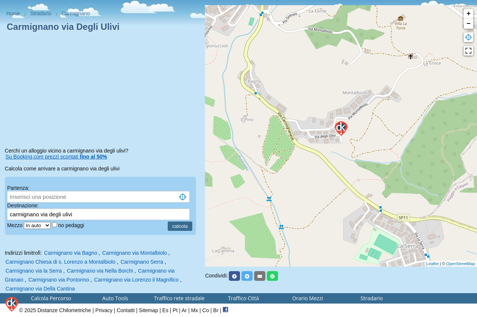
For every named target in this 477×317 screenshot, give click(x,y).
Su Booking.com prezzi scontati (56, 157)
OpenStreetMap (460, 263)
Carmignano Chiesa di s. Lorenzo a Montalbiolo (61, 262)
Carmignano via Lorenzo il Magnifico (136, 280)
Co (205, 310)
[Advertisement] (102, 91)
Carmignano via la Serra (34, 271)
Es (165, 310)
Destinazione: (23, 205)
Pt (175, 310)
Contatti (126, 310)
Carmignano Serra (141, 262)
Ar (184, 310)
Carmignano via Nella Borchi (100, 271)
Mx (194, 310)
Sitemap (148, 310)
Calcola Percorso (51, 298)
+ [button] (469, 13)
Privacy (104, 310)
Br (215, 310)
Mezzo (15, 225)
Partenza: (18, 188)
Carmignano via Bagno (70, 253)
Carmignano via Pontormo (58, 280)
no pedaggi (71, 225)
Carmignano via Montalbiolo (134, 253)
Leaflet (432, 263)
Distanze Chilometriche (64, 310)
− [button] (469, 23)
